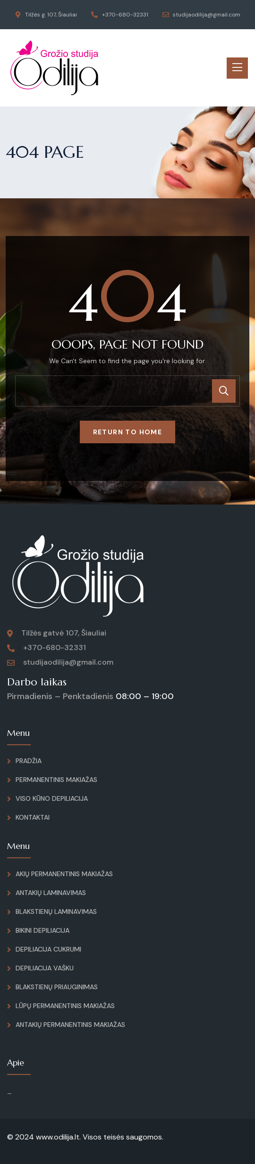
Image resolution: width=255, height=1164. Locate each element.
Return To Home (127, 432)
